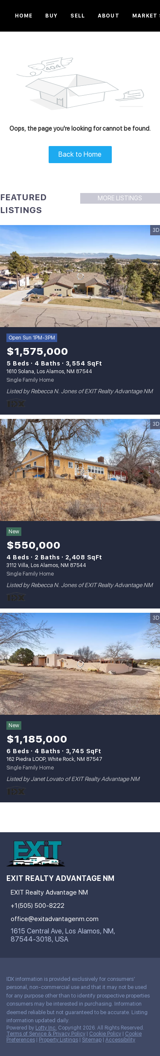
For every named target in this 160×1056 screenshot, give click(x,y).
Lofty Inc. (46, 1028)
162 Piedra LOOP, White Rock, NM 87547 (54, 759)
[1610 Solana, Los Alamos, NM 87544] (80, 276)
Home (23, 16)
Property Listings (58, 1040)
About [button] (108, 16)
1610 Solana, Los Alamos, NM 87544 (49, 371)
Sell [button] (77, 16)
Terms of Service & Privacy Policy (45, 1034)
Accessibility (120, 1040)
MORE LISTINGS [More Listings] (120, 198)
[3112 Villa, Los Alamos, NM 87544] (80, 470)
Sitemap (92, 1040)
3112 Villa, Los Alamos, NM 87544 (46, 565)
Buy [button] (51, 16)
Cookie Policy (105, 1034)
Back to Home (80, 154)
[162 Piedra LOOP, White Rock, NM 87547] (80, 664)
